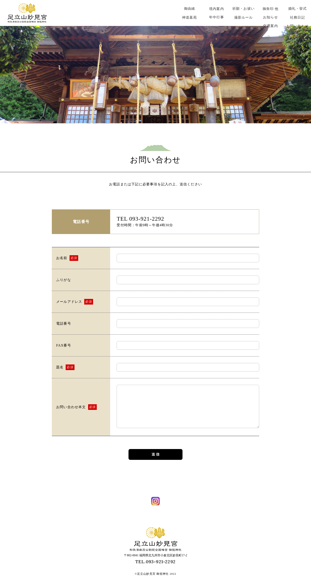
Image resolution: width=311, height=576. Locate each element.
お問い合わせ (297, 26)
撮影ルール (243, 17)
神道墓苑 (189, 17)
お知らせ (270, 17)
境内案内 (216, 9)
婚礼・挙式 (297, 8)
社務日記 (297, 17)
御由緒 (189, 8)
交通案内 (270, 26)
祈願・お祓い (243, 8)
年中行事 (216, 17)
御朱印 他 (271, 9)
